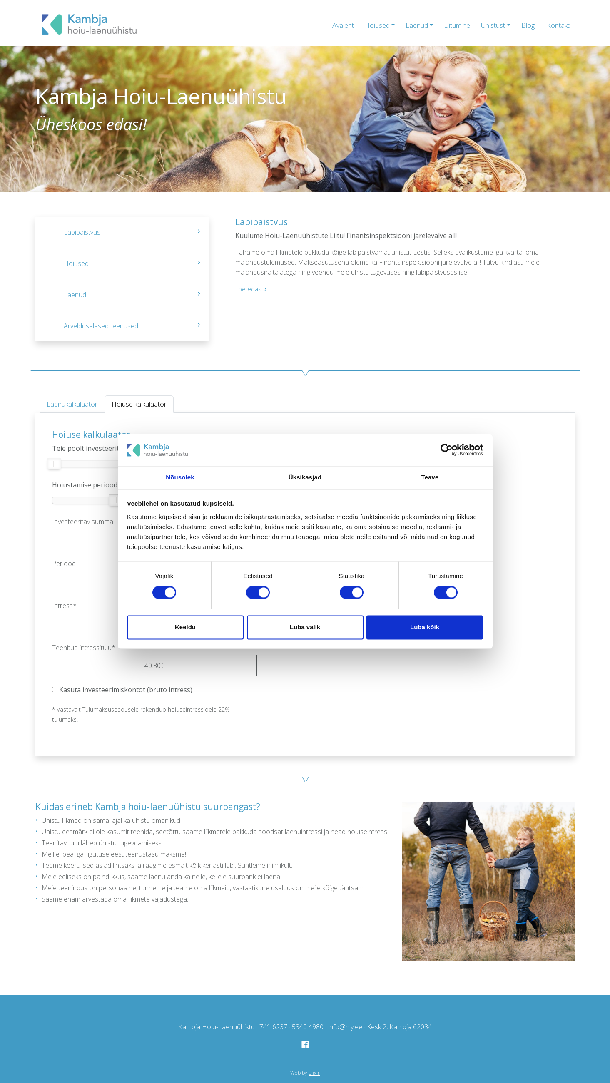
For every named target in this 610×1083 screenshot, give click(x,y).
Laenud (417, 25)
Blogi (528, 25)
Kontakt (558, 25)
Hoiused (377, 25)
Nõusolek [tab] (180, 476)
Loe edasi (252, 288)
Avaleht (343, 25)
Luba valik (305, 627)
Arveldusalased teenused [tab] (132, 325)
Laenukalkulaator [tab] (72, 404)
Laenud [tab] (132, 294)
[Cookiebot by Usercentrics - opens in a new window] (446, 449)
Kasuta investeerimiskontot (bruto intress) (122, 689)
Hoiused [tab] (132, 263)
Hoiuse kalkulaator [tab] (139, 404)
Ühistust (493, 25)
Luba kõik (424, 627)
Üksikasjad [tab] (305, 476)
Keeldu (185, 627)
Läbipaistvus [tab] (132, 232)
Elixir (314, 1072)
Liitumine (457, 25)
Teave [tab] (430, 476)
